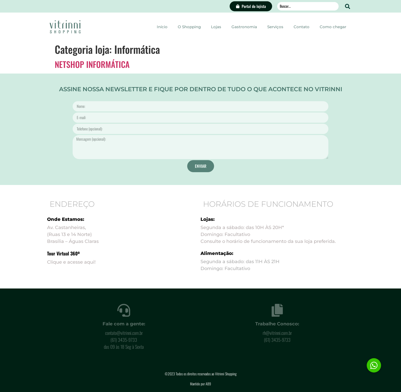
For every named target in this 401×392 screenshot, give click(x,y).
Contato (301, 26)
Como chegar (333, 26)
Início (162, 26)
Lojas (216, 26)
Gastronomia (244, 26)
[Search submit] (347, 6)
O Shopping (189, 26)
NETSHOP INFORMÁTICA (92, 64)
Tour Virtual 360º (63, 253)
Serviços (275, 26)
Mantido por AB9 (200, 383)
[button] (374, 365)
